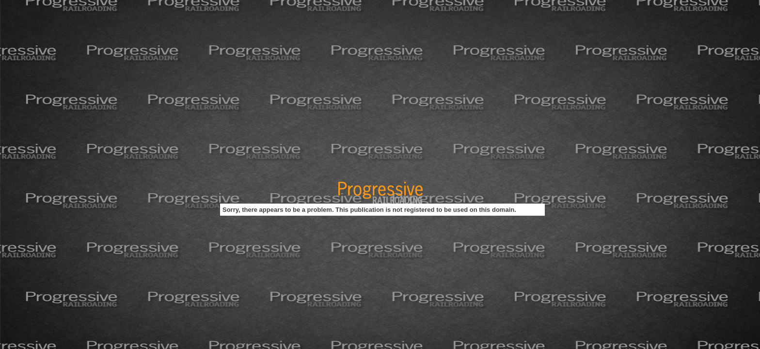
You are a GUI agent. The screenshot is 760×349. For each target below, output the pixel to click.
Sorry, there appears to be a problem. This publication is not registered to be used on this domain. (369, 209)
